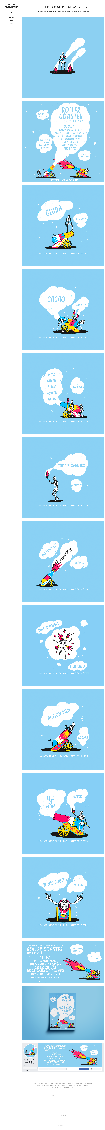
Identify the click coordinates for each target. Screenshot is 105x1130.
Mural (11, 20)
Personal (11, 17)
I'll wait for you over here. (76, 1095)
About (11, 23)
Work (11, 12)
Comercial (11, 15)
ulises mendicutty (11, 5)
